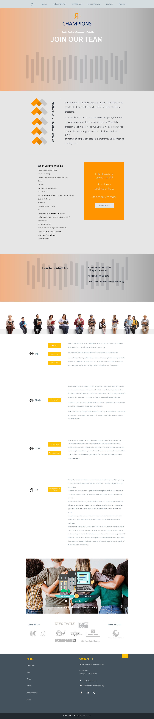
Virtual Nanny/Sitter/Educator (46, 235)
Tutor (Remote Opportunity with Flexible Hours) (52, 228)
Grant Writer (41, 195)
